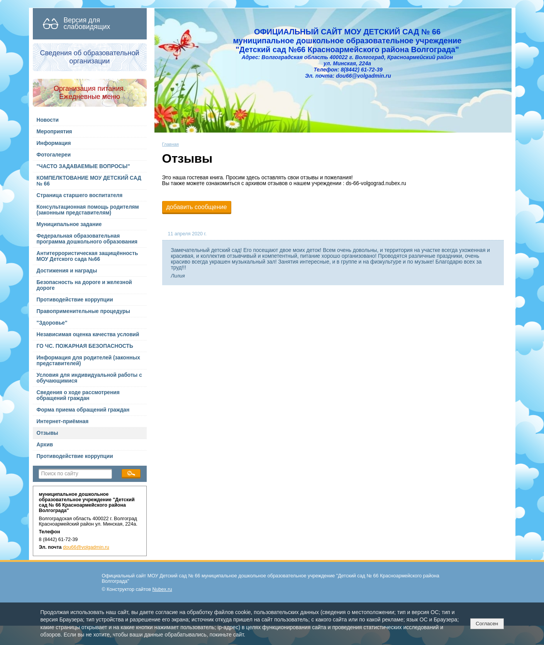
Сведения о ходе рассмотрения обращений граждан (78, 395)
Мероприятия (54, 131)
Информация (54, 143)
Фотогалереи (54, 155)
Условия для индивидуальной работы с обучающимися (89, 378)
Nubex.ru (162, 589)
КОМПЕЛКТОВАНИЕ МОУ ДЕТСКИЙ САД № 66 (89, 181)
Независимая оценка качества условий (88, 334)
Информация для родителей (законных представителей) (88, 360)
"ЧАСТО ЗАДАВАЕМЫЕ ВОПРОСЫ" (83, 166)
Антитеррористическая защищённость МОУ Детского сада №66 (87, 256)
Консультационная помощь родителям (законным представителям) (88, 210)
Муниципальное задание (69, 224)
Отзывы (47, 433)
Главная (170, 144)
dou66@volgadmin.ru (86, 547)
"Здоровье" (52, 323)
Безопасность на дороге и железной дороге (84, 285)
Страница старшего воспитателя (80, 195)
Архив (45, 445)
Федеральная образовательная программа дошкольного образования (87, 239)
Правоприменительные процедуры (83, 311)
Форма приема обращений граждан (83, 410)
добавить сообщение (196, 207)
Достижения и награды (67, 271)
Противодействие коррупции (75, 300)
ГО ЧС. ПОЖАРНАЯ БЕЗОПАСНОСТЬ (85, 346)
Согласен (487, 623)
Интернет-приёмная (63, 421)
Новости (48, 120)
